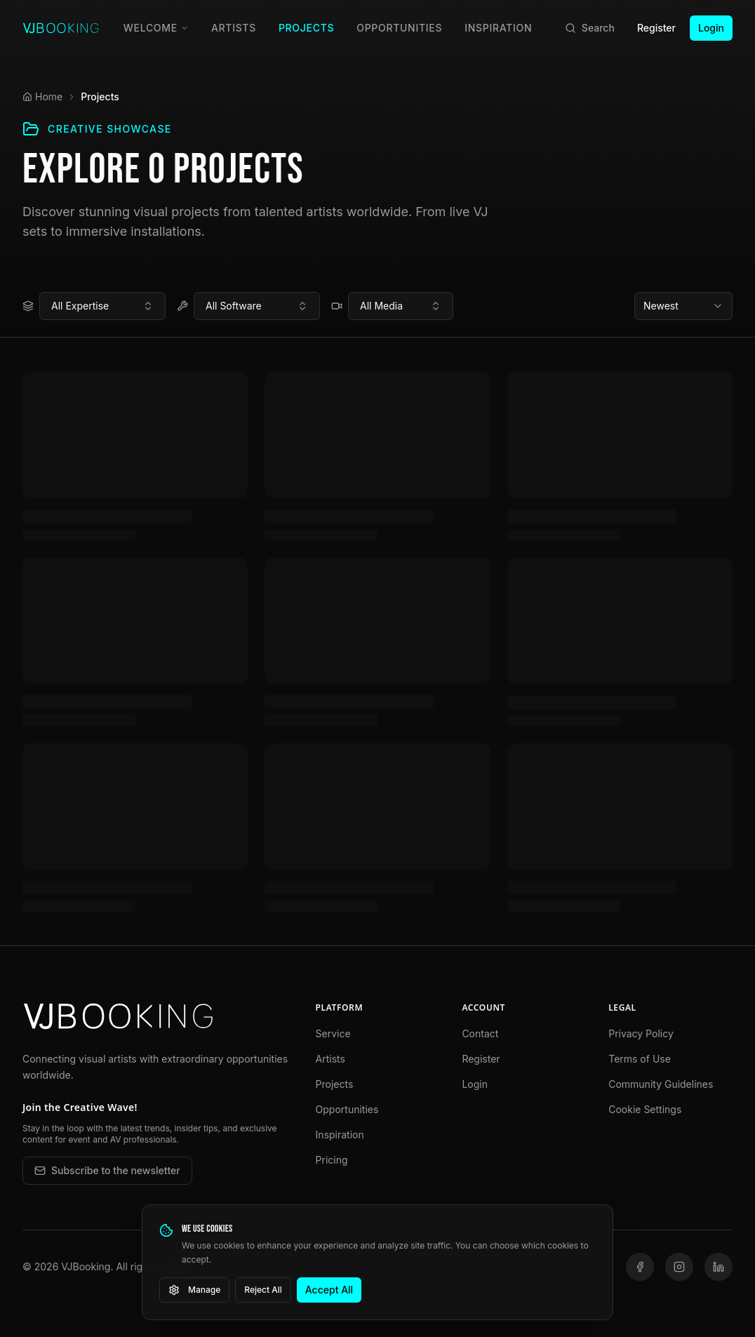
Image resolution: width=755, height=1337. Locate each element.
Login (711, 28)
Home (42, 96)
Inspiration (498, 28)
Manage (194, 1290)
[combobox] (102, 306)
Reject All (263, 1289)
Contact (480, 1033)
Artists (233, 28)
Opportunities (399, 28)
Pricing (332, 1160)
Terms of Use (639, 1059)
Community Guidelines (660, 1084)
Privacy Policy (641, 1033)
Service (333, 1033)
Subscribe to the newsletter (107, 1170)
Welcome (156, 28)
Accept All (329, 1290)
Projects (306, 28)
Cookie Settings (644, 1109)
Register (656, 28)
